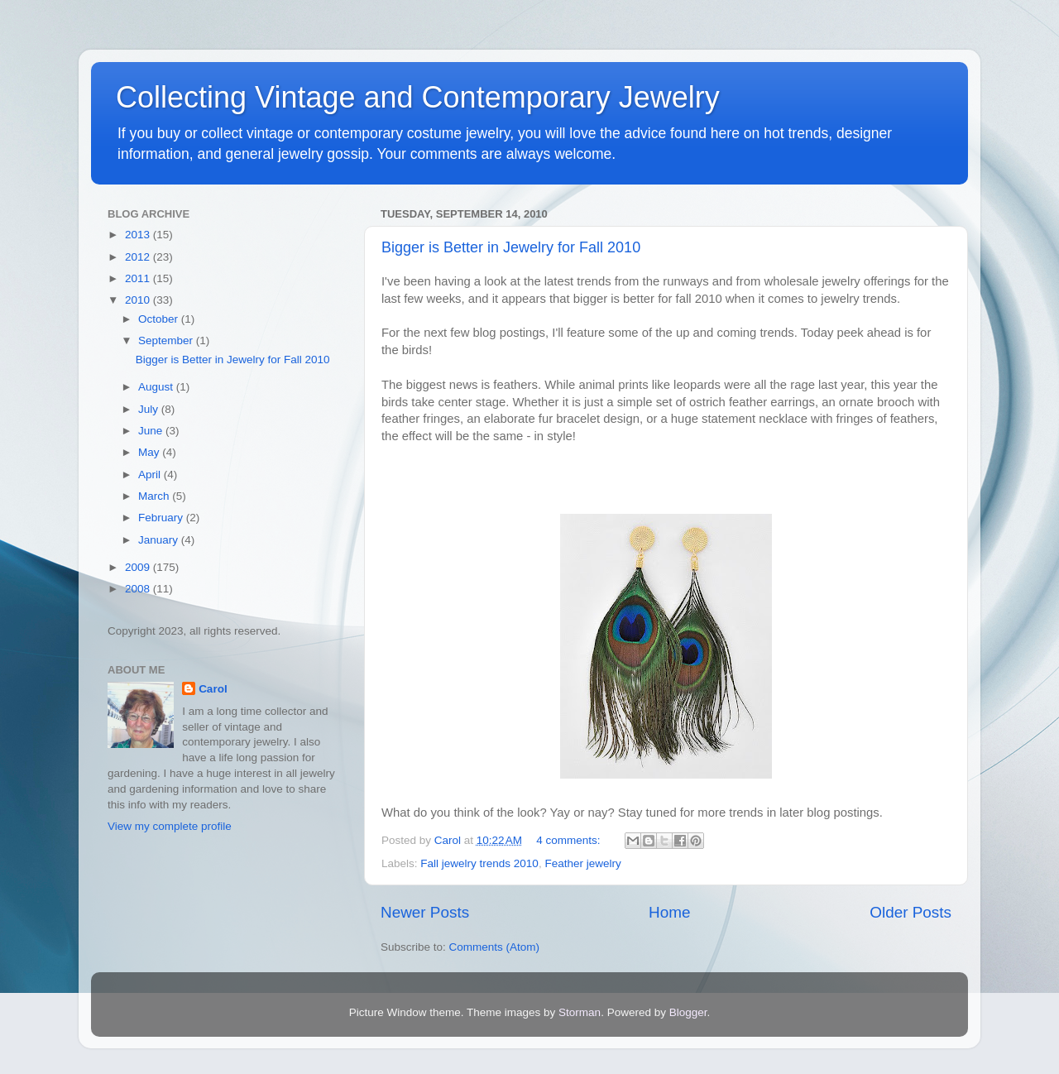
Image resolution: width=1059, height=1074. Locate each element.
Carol (213, 689)
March (155, 496)
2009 (139, 567)
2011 (139, 278)
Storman (579, 1012)
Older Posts (910, 912)
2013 (139, 234)
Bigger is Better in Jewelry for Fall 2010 (510, 247)
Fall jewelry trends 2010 (479, 863)
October (159, 319)
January (159, 540)
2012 (139, 257)
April (151, 474)
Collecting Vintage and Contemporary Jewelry (418, 97)
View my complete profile (170, 826)
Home (669, 912)
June (151, 430)
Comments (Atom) (494, 947)
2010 (139, 300)
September (167, 340)
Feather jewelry (582, 863)
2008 (139, 589)
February (162, 517)
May (150, 452)
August (157, 387)
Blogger (688, 1012)
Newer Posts (425, 912)
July (149, 409)
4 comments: (569, 840)
